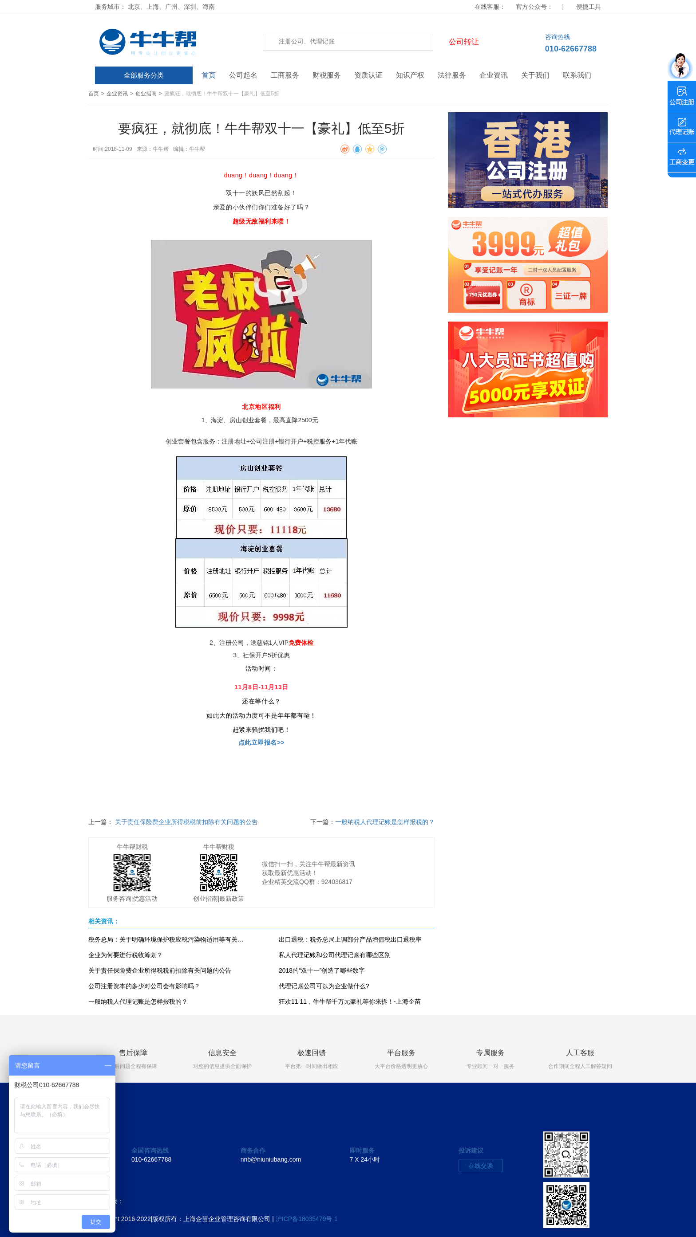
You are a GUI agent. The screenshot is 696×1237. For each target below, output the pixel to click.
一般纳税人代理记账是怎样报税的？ (385, 821)
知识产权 (410, 75)
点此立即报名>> (261, 742)
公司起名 (243, 75)
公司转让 (464, 42)
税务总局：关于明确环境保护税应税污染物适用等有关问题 (169, 939)
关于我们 (535, 75)
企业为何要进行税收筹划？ (125, 954)
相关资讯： (103, 921)
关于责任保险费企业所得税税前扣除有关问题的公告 (185, 821)
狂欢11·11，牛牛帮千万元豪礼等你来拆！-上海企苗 (350, 1001)
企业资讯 (493, 75)
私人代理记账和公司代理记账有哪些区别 (335, 954)
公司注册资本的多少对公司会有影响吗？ (144, 986)
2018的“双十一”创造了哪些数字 (322, 970)
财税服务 (326, 75)
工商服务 (285, 75)
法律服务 (452, 75)
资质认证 (368, 75)
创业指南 (146, 93)
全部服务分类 (144, 75)
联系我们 (577, 75)
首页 (209, 75)
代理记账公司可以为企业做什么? (324, 986)
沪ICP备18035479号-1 (307, 1218)
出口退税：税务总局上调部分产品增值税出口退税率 (350, 939)
